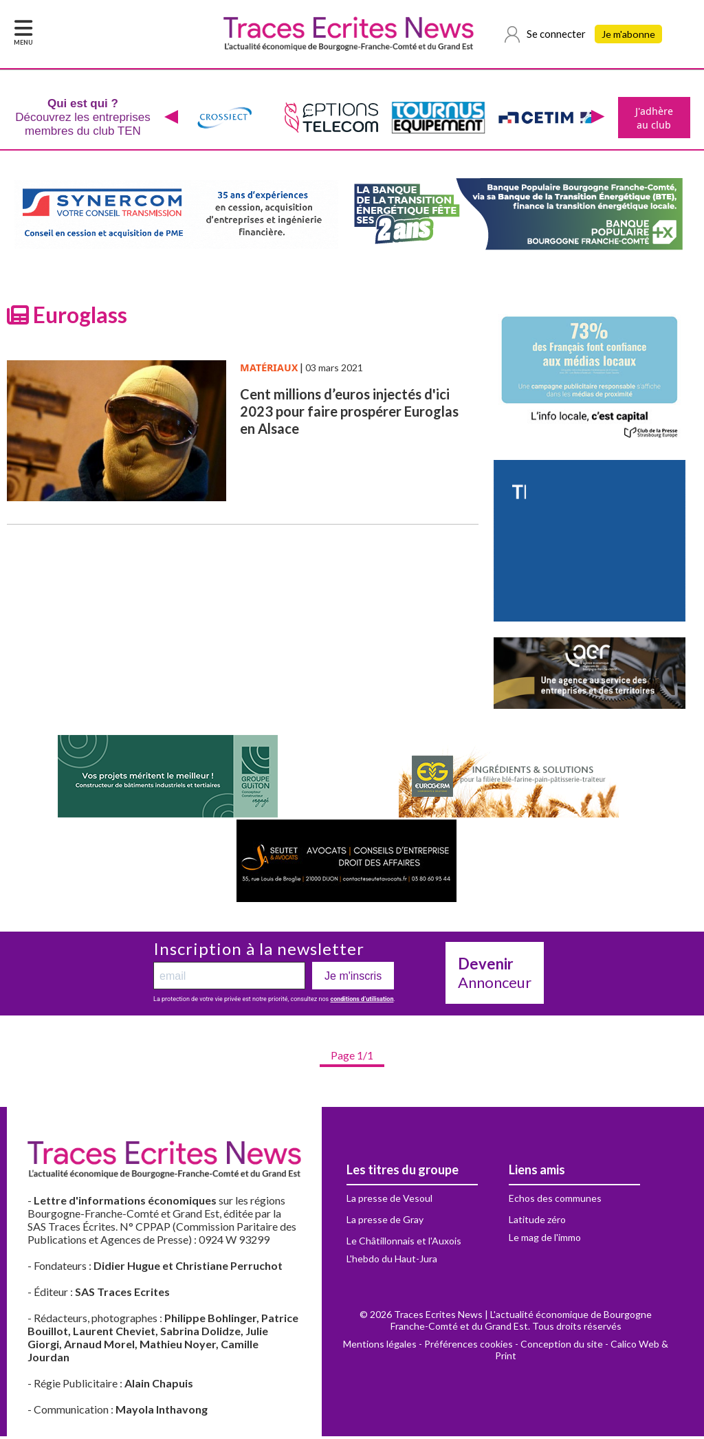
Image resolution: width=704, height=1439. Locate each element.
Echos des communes (555, 1201)
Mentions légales (380, 1346)
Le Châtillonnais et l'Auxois (403, 1243)
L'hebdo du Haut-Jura (391, 1261)
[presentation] (170, 119)
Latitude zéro (537, 1222)
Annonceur (494, 975)
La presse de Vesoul (389, 1201)
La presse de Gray (385, 1222)
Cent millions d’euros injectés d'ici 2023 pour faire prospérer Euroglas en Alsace (349, 413)
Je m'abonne (630, 34)
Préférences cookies (468, 1346)
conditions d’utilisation (361, 1001)
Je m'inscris (353, 979)
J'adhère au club (652, 119)
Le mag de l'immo (545, 1240)
